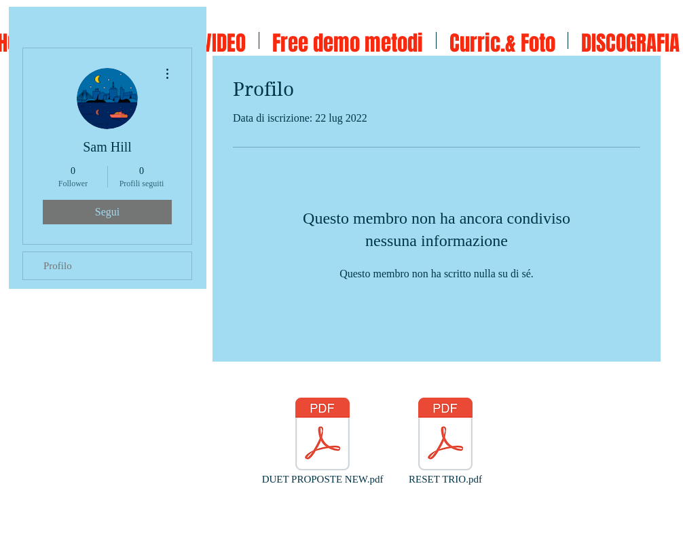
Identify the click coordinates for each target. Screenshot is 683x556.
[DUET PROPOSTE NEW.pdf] (322, 441)
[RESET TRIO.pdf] (445, 441)
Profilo (57, 265)
